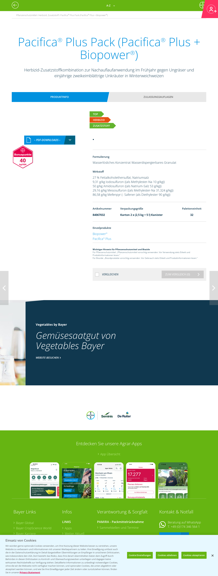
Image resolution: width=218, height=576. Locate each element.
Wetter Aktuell (74, 511)
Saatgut (70, 532)
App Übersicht (110, 432)
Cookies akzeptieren (194, 555)
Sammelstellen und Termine (119, 505)
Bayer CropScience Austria (34, 516)
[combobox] (49, 140)
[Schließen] (212, 555)
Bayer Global (25, 500)
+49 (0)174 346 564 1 (185, 504)
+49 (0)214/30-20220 (185, 528)
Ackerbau (71, 527)
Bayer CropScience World (33, 506)
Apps (68, 506)
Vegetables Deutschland (33, 533)
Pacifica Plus (102, 239)
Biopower (100, 234)
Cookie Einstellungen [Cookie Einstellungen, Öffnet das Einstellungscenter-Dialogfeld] (140, 555)
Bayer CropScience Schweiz (35, 522)
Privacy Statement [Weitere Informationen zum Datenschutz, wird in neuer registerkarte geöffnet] (30, 572)
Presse (20, 527)
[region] (109, 555)
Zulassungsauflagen (158, 97)
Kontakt (169, 513)
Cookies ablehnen (167, 555)
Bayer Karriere (26, 511)
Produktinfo (59, 97)
